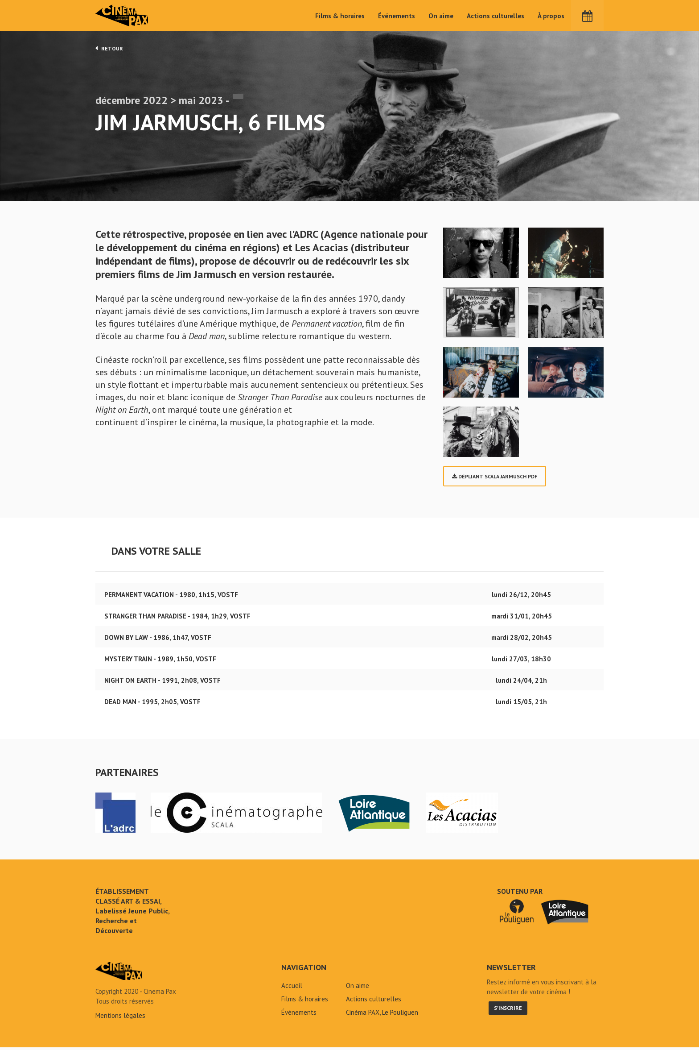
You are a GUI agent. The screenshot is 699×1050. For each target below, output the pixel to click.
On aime (440, 16)
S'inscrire (508, 1010)
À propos (551, 16)
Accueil (291, 988)
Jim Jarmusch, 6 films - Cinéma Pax (118, 974)
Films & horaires (340, 16)
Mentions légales (120, 1018)
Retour (109, 48)
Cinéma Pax (122, 15)
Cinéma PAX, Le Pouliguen (382, 1015)
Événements (396, 16)
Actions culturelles (495, 16)
